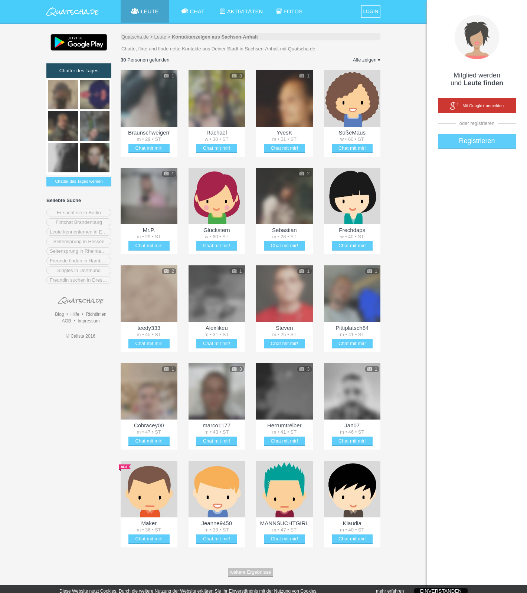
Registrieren (477, 141)
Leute (160, 37)
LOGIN (370, 11)
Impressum (88, 321)
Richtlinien (96, 314)
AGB (66, 321)
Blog (59, 314)
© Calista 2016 (80, 336)
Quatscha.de (135, 37)
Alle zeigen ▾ (366, 60)
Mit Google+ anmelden (477, 106)
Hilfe (75, 314)
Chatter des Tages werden (78, 181)
